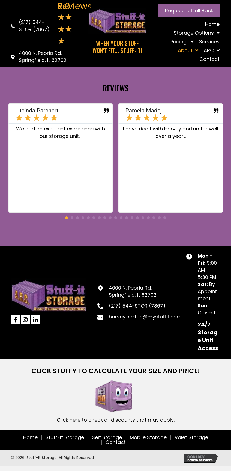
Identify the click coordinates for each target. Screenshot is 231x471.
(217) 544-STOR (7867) (34, 26)
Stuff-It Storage (65, 437)
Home (30, 437)
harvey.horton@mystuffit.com (145, 316)
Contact (116, 442)
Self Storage (107, 437)
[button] (189, 10)
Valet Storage (191, 437)
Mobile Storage (148, 437)
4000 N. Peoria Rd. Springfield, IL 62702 (43, 57)
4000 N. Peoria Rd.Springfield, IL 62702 (133, 291)
